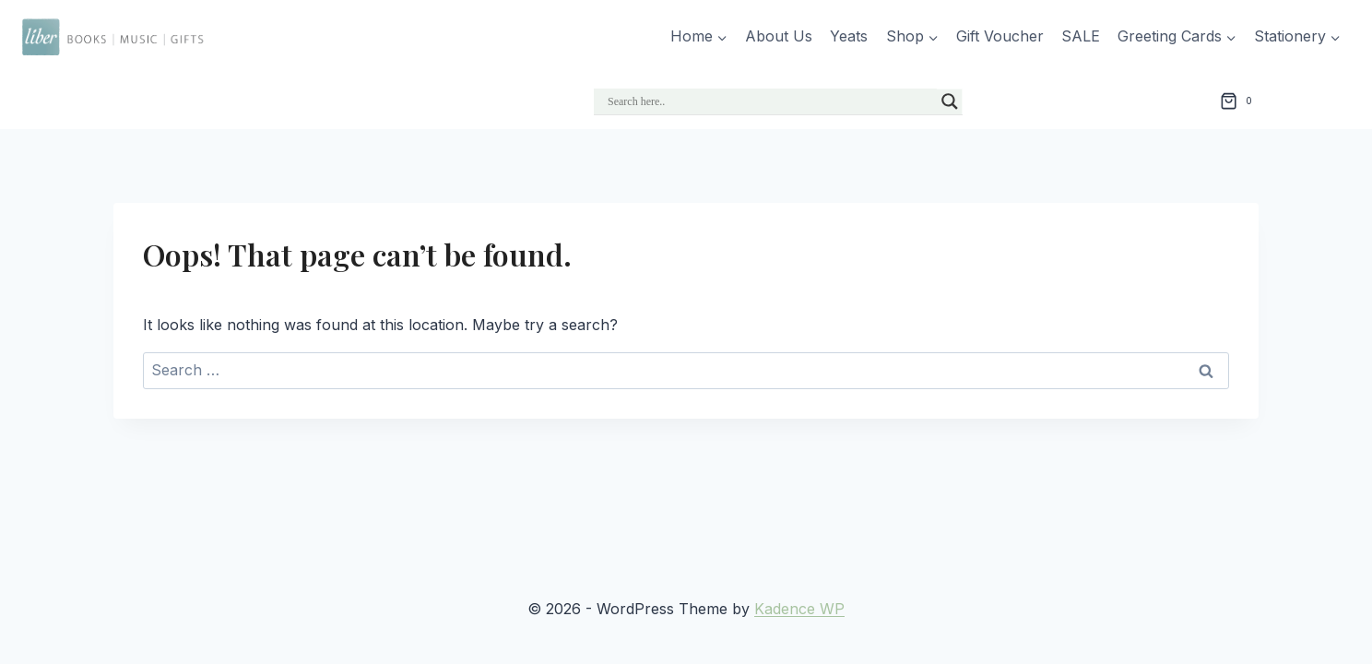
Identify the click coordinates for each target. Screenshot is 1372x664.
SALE (1080, 36)
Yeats (849, 36)
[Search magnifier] (950, 101)
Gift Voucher (1000, 36)
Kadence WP (799, 608)
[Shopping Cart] (1239, 101)
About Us (778, 36)
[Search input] (770, 101)
